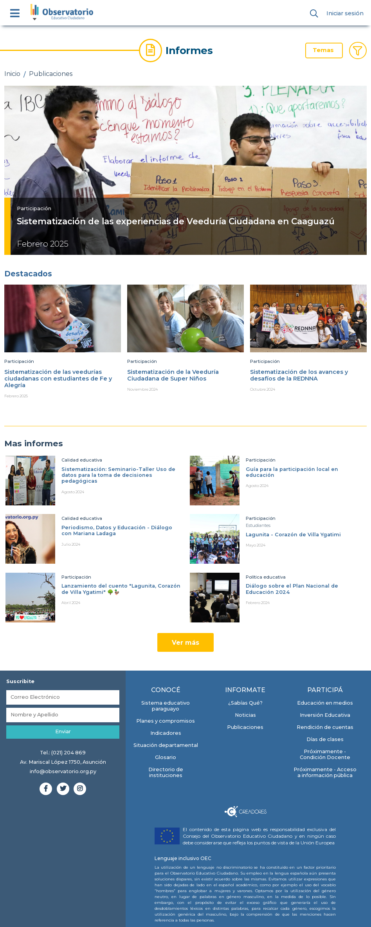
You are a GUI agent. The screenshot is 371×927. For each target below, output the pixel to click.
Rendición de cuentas (325, 727)
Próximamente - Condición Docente (325, 754)
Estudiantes (258, 525)
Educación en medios (325, 703)
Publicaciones (50, 74)
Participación (34, 208)
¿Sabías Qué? (245, 703)
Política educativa (266, 577)
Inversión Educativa (325, 715)
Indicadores (165, 733)
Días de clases (325, 739)
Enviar (63, 731)
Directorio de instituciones (165, 772)
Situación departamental (165, 745)
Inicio (12, 74)
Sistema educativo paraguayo (165, 706)
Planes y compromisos (165, 721)
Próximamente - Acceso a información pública (325, 772)
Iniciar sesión (345, 13)
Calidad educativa (81, 460)
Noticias (245, 715)
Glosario (165, 757)
